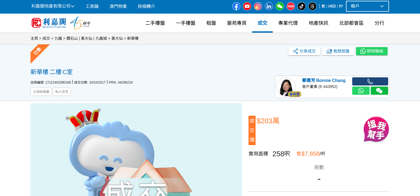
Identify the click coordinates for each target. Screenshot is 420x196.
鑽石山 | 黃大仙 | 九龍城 (86, 38)
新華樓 (133, 38)
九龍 (58, 38)
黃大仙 (117, 38)
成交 (46, 38)
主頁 (34, 38)
